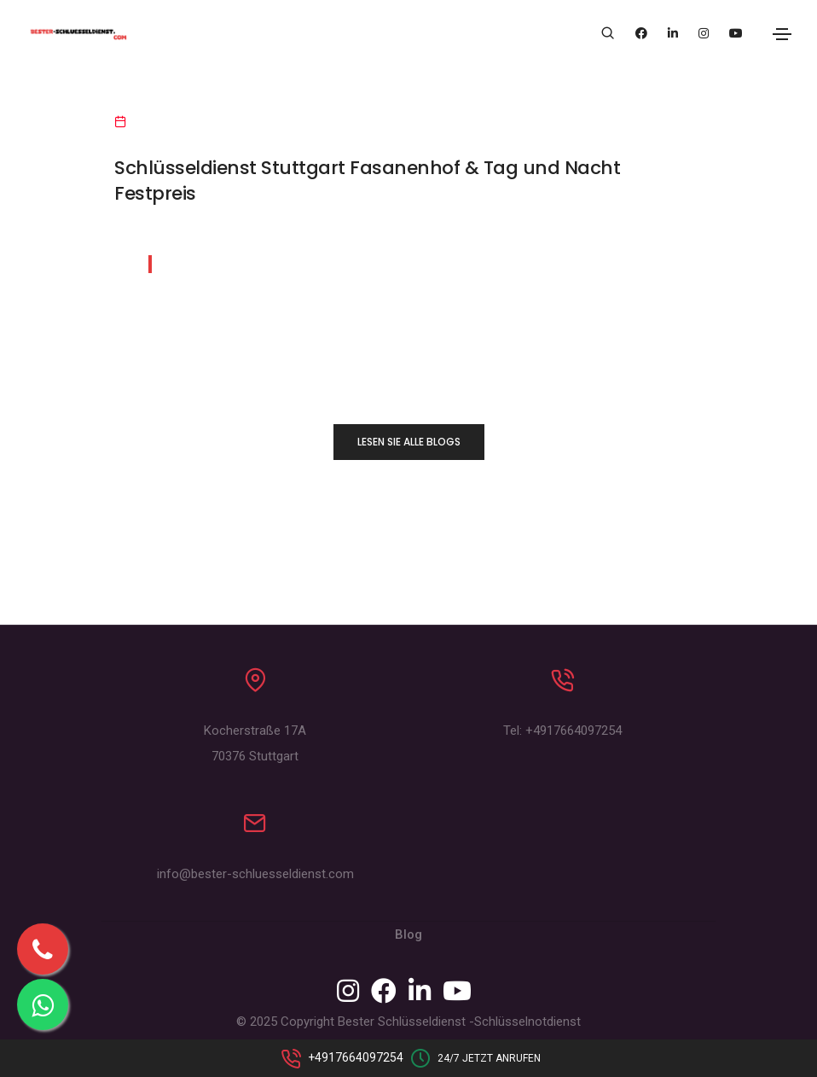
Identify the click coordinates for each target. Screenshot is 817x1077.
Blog (408, 934)
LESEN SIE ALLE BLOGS (409, 441)
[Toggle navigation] (782, 34)
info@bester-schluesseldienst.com (255, 874)
